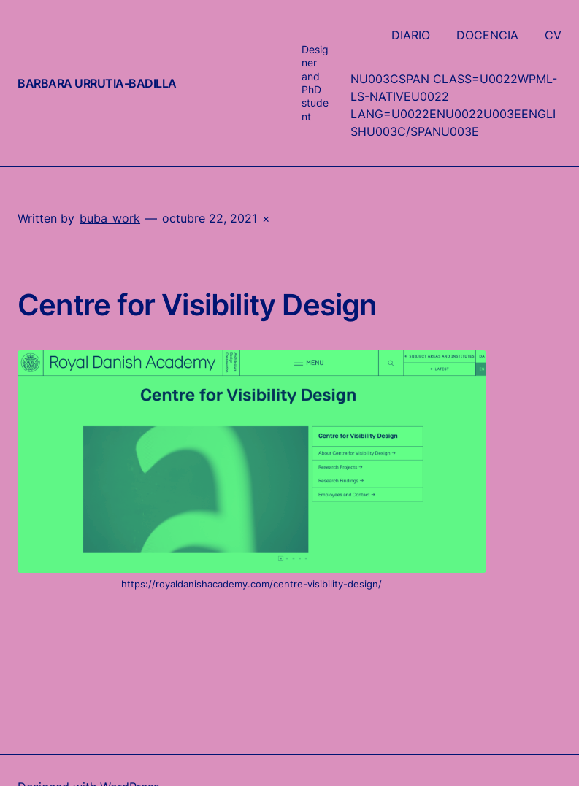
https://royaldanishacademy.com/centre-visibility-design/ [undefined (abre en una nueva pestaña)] (251, 584)
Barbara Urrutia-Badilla (97, 83)
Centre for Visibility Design (197, 305)
